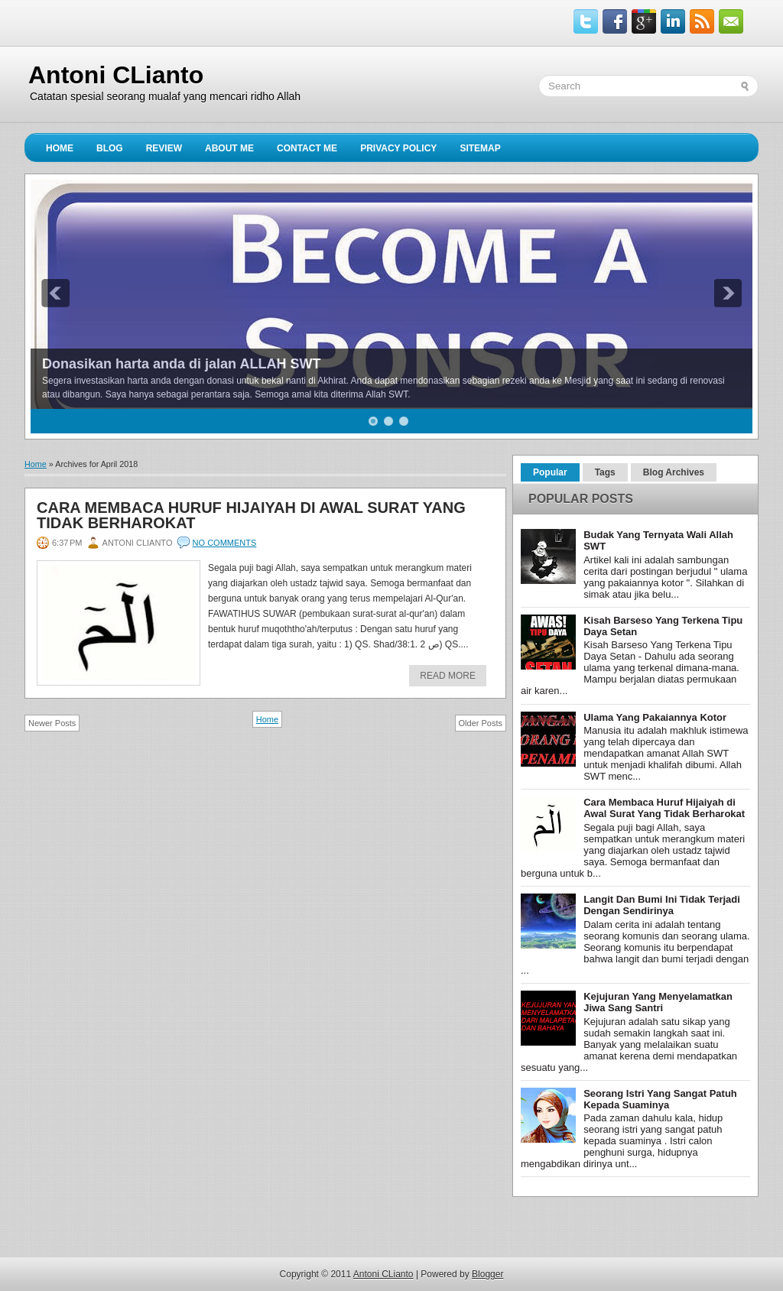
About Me (229, 148)
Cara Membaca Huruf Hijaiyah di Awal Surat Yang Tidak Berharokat (251, 515)
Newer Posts (52, 723)
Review (164, 148)
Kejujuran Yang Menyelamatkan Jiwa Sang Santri (658, 1002)
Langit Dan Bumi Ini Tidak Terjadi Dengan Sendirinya (661, 905)
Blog (109, 148)
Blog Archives (673, 472)
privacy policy (398, 148)
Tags (605, 472)
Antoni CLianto (115, 75)
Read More (448, 675)
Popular (550, 472)
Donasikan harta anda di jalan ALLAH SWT (181, 363)
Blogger (487, 1274)
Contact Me (307, 148)
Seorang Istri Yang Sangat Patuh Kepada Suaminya (660, 1099)
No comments (225, 542)
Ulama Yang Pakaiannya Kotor (654, 717)
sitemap (480, 148)
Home (59, 148)
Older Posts (480, 723)
